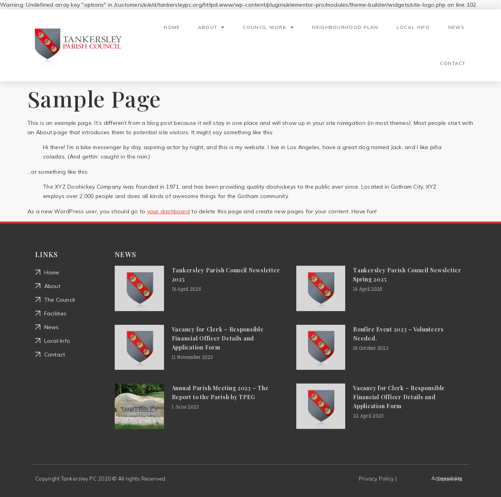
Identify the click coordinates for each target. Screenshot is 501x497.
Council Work (268, 27)
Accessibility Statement (446, 478)
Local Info (413, 27)
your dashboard (168, 211)
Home (172, 27)
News (456, 27)
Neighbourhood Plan (345, 27)
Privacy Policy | (377, 478)
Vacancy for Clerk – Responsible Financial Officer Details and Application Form (218, 338)
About (211, 27)
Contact (453, 63)
